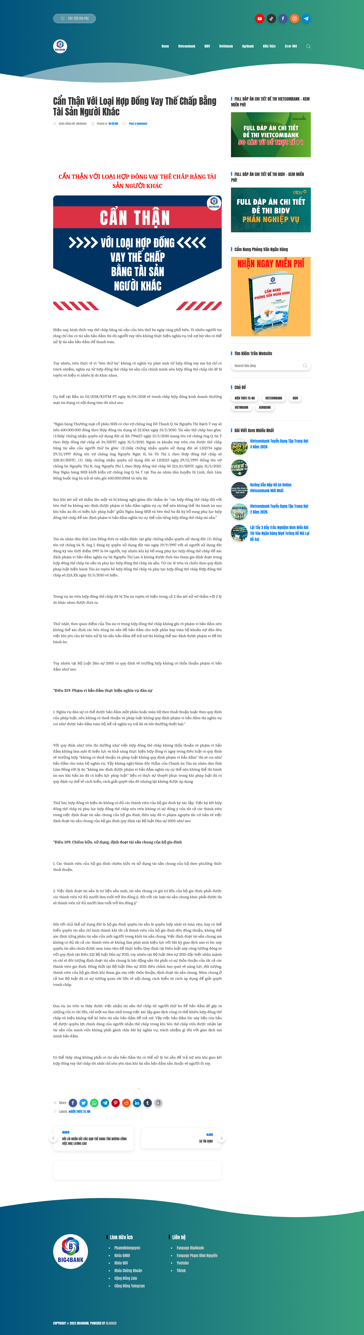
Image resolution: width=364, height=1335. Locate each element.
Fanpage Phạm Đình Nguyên (197, 1255)
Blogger (111, 1323)
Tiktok (181, 1270)
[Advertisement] (137, 143)
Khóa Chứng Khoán (128, 1270)
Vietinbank (226, 46)
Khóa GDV (121, 1263)
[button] (73, 1103)
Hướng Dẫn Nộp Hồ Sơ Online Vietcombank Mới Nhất (270, 488)
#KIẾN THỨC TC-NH (79, 1111)
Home (165, 46)
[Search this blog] (271, 365)
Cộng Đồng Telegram (129, 1286)
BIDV (207, 46)
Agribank (248, 46)
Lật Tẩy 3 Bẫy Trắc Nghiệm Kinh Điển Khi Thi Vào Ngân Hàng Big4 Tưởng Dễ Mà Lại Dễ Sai (279, 533)
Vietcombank (186, 46)
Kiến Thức (269, 46)
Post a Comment (137, 123)
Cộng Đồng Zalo (125, 1278)
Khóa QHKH (122, 1255)
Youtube (183, 1263)
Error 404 (291, 46)
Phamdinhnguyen (127, 1248)
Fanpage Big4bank (190, 1248)
